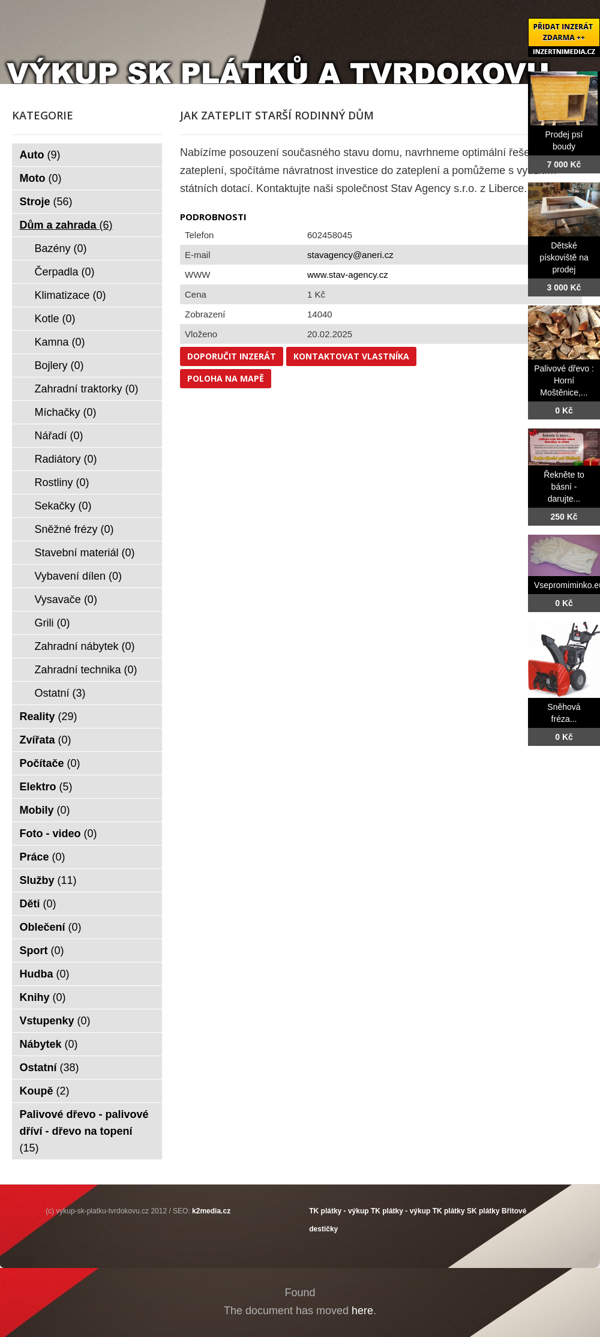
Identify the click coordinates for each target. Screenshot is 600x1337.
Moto (41, 178)
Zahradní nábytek (85, 646)
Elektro (46, 787)
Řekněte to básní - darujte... (564, 486)
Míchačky (66, 412)
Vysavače (66, 599)
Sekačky (63, 506)
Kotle (55, 319)
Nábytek (49, 1044)
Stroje (46, 202)
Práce (42, 857)
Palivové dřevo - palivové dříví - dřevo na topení (84, 1131)
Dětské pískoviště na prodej (564, 257)
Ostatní (60, 693)
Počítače (50, 763)
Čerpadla (65, 272)
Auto (40, 155)
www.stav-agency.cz (347, 274)
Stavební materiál (85, 553)
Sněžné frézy (74, 529)
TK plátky (449, 1211)
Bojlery (59, 365)
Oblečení (51, 927)
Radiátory (66, 459)
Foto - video (58, 834)
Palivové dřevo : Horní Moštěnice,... (564, 380)
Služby (48, 880)
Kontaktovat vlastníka (351, 356)
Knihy (43, 997)
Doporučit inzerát (231, 356)
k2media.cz (211, 1211)
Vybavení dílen (78, 576)
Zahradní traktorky (87, 389)
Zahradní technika (86, 670)
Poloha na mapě (225, 378)
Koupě (45, 1091)
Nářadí (59, 436)
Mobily (45, 810)
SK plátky (483, 1211)
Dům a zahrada (66, 225)
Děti (38, 904)
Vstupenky (55, 1021)
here (362, 1311)
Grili (52, 623)
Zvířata (45, 740)
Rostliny (62, 482)
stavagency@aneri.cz (350, 255)
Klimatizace (70, 295)
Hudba (45, 974)
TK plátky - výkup (338, 1211)
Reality (48, 717)
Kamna (60, 342)
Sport (42, 951)
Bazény (61, 248)
